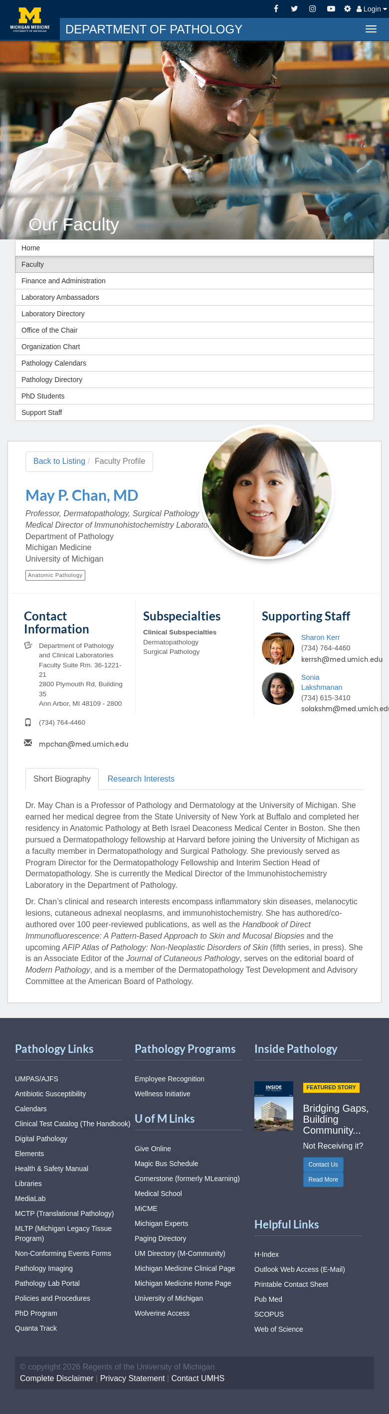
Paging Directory (161, 1238)
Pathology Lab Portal (47, 1283)
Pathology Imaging (44, 1268)
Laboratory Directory (53, 314)
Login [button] (372, 9)
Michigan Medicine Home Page (183, 1283)
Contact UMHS (198, 1378)
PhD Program (36, 1313)
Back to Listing (59, 461)
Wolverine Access (162, 1313)
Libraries (28, 1184)
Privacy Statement (132, 1378)
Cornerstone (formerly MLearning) (187, 1179)
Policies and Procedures (52, 1298)
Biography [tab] (62, 779)
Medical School (158, 1194)
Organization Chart (50, 347)
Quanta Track (36, 1328)
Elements (29, 1154)
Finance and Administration (63, 281)
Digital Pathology (41, 1139)
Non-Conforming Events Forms (63, 1253)
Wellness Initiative (163, 1094)
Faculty (32, 264)
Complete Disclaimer (57, 1378)
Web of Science (278, 1329)
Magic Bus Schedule (166, 1164)
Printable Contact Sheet (291, 1284)
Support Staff (41, 412)
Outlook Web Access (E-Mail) (299, 1269)
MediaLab (30, 1199)
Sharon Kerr (320, 637)
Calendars (31, 1109)
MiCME (146, 1208)
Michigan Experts (161, 1223)
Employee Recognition (169, 1079)
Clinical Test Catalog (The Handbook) (73, 1124)
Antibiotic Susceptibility (50, 1094)
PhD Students (42, 396)
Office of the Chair (49, 330)
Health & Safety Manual (51, 1169)
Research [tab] (141, 779)
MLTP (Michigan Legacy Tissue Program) (63, 1233)
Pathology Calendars (53, 363)
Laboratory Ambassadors (60, 297)
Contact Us (323, 1164)
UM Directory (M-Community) (180, 1253)
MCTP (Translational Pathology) (64, 1213)
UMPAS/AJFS (36, 1079)
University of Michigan (169, 1298)
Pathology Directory (51, 380)
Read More (323, 1179)
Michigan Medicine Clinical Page (185, 1268)
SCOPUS (269, 1314)
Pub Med (268, 1299)
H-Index (266, 1254)
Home (30, 248)
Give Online (153, 1149)
